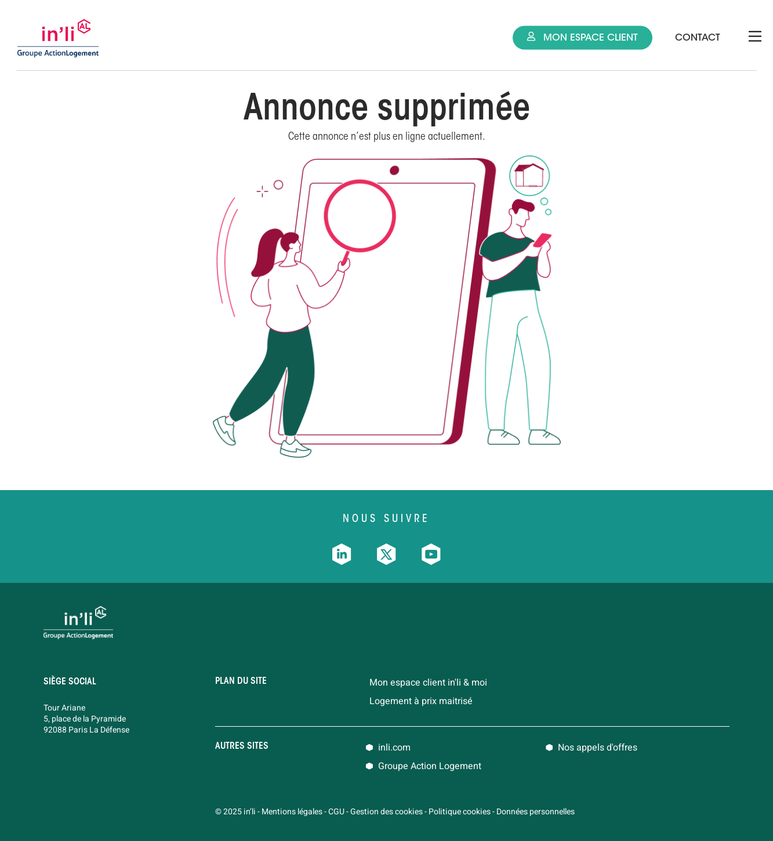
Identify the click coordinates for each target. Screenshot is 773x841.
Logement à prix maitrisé (421, 701)
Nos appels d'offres (597, 748)
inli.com (394, 748)
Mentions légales (292, 812)
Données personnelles (535, 812)
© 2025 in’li (235, 812)
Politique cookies (460, 812)
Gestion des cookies (386, 812)
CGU (336, 812)
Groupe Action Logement (429, 766)
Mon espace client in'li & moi (428, 683)
